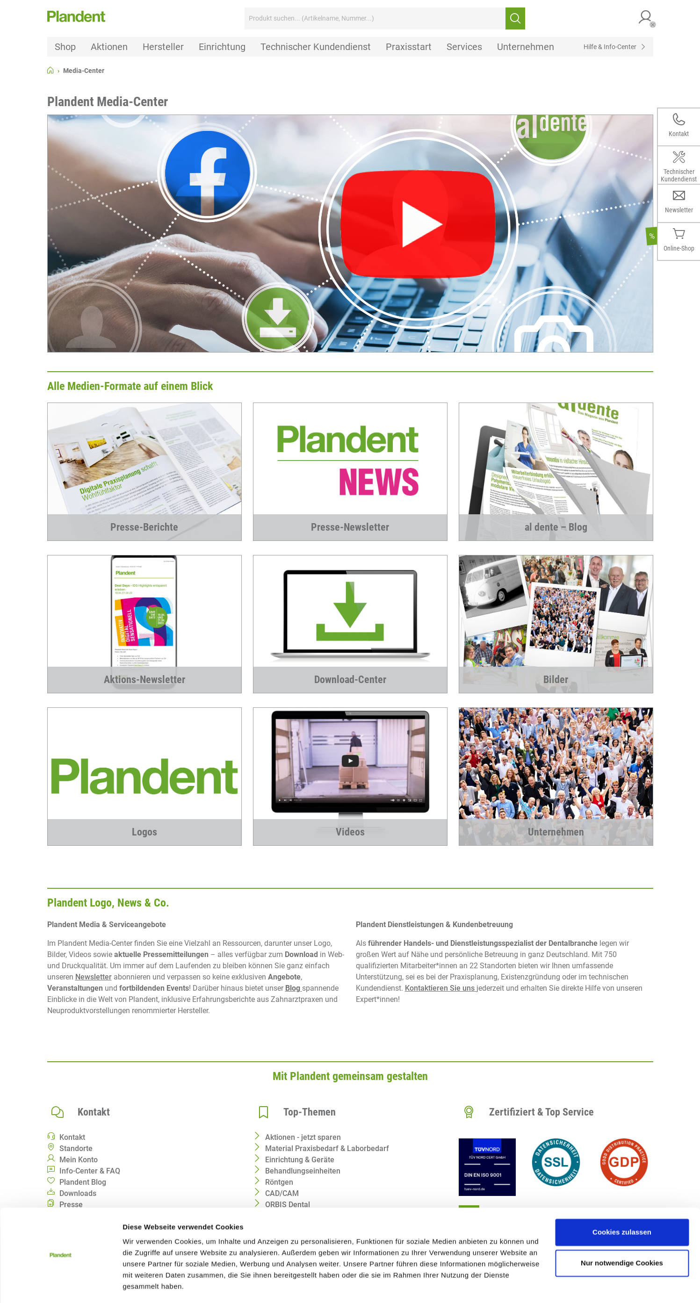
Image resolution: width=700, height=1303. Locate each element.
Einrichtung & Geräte (299, 1159)
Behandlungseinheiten (302, 1170)
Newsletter (93, 976)
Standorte (76, 1148)
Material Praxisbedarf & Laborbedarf (327, 1148)
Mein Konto (78, 1159)
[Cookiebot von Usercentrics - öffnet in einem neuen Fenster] (60, 1285)
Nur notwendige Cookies (622, 1235)
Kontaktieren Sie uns (440, 988)
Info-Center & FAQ (89, 1170)
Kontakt (72, 1137)
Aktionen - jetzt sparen (303, 1137)
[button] (646, 18)
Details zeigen (146, 1285)
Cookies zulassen (621, 1205)
